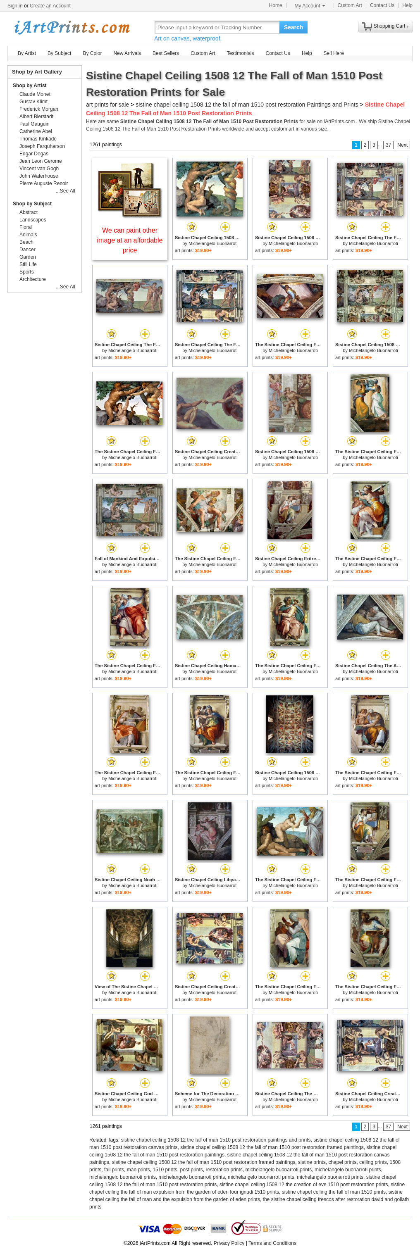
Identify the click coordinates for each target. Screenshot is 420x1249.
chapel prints (342, 1162)
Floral (25, 227)
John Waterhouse (38, 176)
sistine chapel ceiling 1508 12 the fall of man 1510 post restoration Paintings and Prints (247, 104)
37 (388, 145)
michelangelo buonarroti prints (279, 1170)
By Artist (27, 53)
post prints (191, 1170)
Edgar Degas (33, 154)
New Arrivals (127, 53)
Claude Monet (34, 94)
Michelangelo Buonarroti (213, 243)
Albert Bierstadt (36, 116)
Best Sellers (166, 53)
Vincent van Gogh (39, 168)
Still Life (28, 264)
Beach (26, 242)
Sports (26, 272)
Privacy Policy (229, 1243)
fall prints (114, 1170)
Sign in (15, 6)
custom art (282, 129)
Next (402, 145)
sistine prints (312, 1162)
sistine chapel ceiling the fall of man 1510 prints (334, 1192)
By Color (92, 53)
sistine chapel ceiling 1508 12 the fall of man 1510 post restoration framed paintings (272, 1147)
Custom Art (350, 5)
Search (293, 27)
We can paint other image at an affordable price (130, 240)
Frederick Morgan (38, 109)
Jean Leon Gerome (40, 161)
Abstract (28, 212)
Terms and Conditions (272, 1243)
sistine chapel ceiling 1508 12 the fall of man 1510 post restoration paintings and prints (216, 1140)
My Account (310, 6)
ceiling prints (373, 1162)
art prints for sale (107, 104)
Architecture (32, 279)
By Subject (59, 53)
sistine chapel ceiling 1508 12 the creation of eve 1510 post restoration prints (304, 1184)
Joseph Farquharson (42, 146)
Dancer (27, 249)
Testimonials (240, 53)
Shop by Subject (32, 204)
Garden (27, 257)
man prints (138, 1170)
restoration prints (224, 1170)
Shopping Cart (390, 26)
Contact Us (382, 5)
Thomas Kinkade (38, 139)
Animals (28, 235)
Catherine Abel (35, 131)
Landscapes (32, 220)
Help (407, 5)
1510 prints (165, 1170)
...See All (65, 191)
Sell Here (334, 53)
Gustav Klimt (33, 102)
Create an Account (50, 6)
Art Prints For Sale (72, 27)
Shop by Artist (30, 85)
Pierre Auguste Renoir (43, 183)
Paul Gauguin (34, 124)
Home (275, 5)
